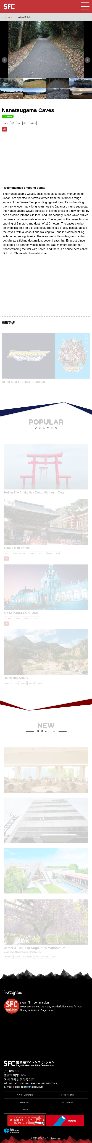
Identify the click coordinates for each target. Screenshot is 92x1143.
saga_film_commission (34, 1002)
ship (25, 123)
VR (4, 129)
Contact (25, 1110)
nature (33, 123)
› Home (8, 17)
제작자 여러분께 (67, 1095)
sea (18, 123)
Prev (4, 60)
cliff (12, 123)
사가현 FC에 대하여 (25, 1095)
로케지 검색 (25, 1102)
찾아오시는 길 (67, 1102)
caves (5, 123)
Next (87, 60)
